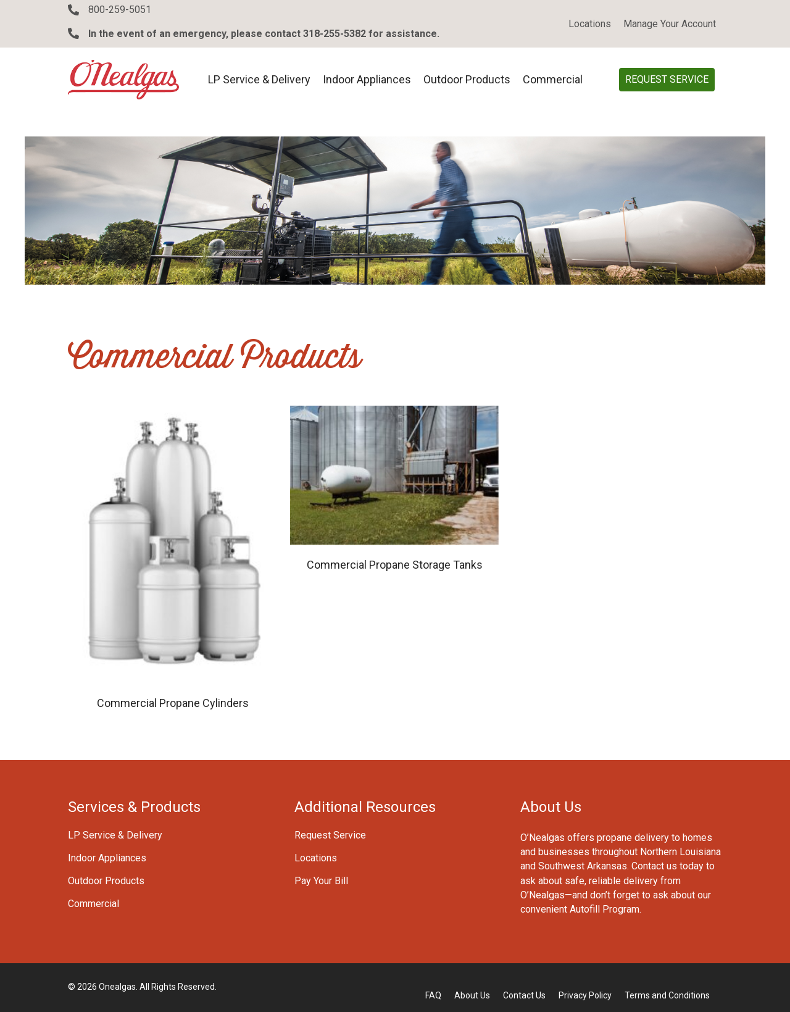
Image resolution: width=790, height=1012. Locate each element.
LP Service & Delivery (115, 835)
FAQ (433, 995)
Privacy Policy (585, 995)
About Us (472, 995)
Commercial (93, 904)
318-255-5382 (334, 34)
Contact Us (524, 995)
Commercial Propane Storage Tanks (395, 564)
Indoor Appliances (107, 858)
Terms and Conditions (667, 995)
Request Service (330, 835)
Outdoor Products (106, 881)
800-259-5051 (119, 9)
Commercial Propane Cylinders (173, 702)
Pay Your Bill (321, 881)
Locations (315, 858)
